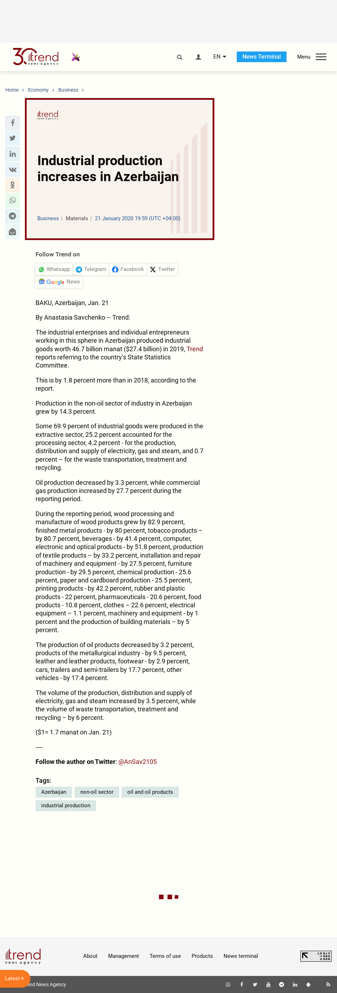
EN (216, 57)
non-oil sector (96, 792)
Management (123, 956)
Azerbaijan (53, 792)
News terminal (241, 956)
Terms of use (165, 956)
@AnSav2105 (137, 761)
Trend (195, 349)
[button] (12, 122)
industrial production (65, 805)
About (90, 956)
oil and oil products (150, 792)
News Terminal (261, 56)
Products (202, 956)
